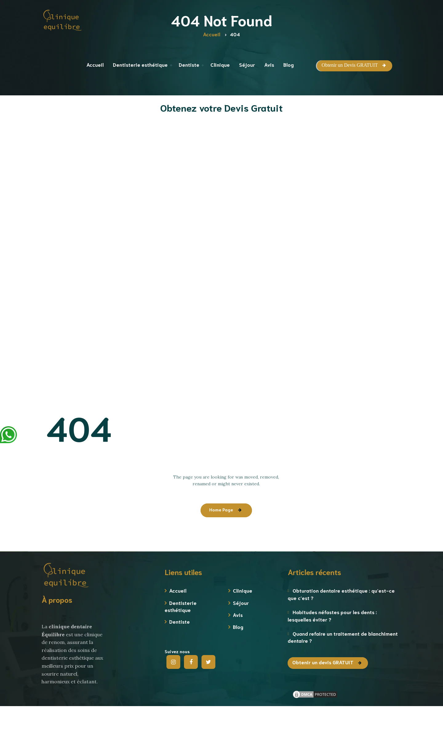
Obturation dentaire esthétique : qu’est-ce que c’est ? (341, 594)
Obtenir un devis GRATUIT (322, 662)
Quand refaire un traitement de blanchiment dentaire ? (343, 637)
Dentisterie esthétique (181, 606)
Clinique (242, 590)
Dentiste (179, 621)
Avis (238, 614)
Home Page (221, 509)
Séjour (241, 602)
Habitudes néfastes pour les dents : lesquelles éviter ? (332, 615)
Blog (238, 626)
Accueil (177, 590)
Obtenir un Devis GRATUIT (349, 65)
